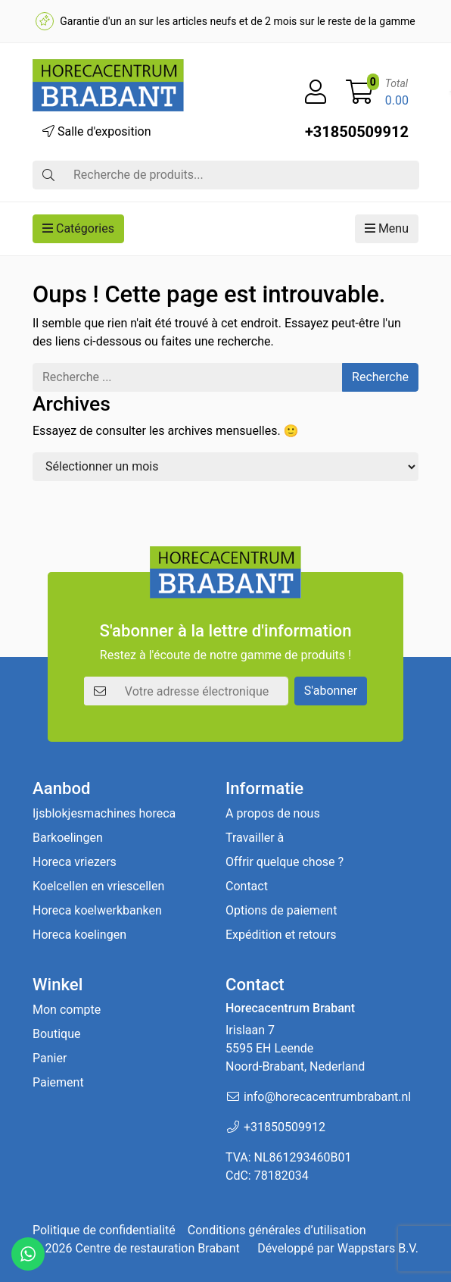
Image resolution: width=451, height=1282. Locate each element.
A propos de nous (273, 813)
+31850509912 (357, 132)
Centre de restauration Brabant (157, 1248)
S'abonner (330, 690)
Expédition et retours (281, 934)
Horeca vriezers (75, 862)
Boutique (56, 1034)
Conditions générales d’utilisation (277, 1230)
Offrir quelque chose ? (285, 862)
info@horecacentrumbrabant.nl (327, 1097)
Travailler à (255, 837)
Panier (50, 1058)
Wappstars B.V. (377, 1248)
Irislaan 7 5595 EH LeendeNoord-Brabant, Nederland (295, 1048)
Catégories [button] (78, 228)
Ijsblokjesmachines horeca (104, 813)
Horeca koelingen (79, 934)
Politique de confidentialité (104, 1230)
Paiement (58, 1082)
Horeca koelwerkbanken (97, 910)
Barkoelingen (68, 837)
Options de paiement (281, 910)
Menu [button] (387, 228)
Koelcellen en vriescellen (98, 886)
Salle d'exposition (96, 131)
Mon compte (67, 1009)
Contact (247, 886)
